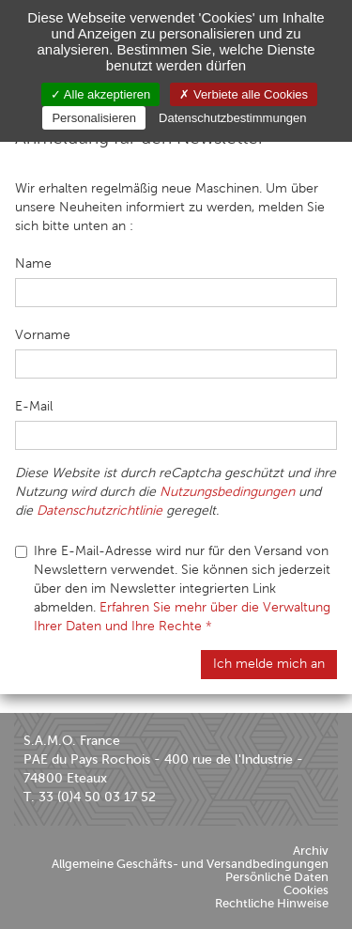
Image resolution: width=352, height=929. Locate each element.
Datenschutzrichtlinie (99, 510)
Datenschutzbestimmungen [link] (233, 118)
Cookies (306, 890)
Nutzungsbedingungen (227, 492)
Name (33, 263)
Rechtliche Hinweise (272, 903)
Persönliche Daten (277, 877)
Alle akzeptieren (100, 94)
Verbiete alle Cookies (243, 94)
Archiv (311, 851)
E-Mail (34, 406)
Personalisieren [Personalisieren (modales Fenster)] (94, 118)
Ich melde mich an (269, 664)
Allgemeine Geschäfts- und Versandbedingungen (190, 864)
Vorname (42, 335)
